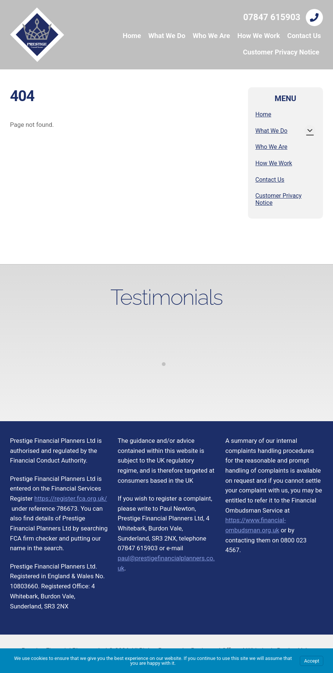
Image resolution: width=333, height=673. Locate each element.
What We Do (166, 36)
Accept (311, 661)
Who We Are (211, 36)
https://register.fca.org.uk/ (70, 498)
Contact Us (304, 36)
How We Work (258, 36)
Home (132, 36)
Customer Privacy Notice (281, 52)
